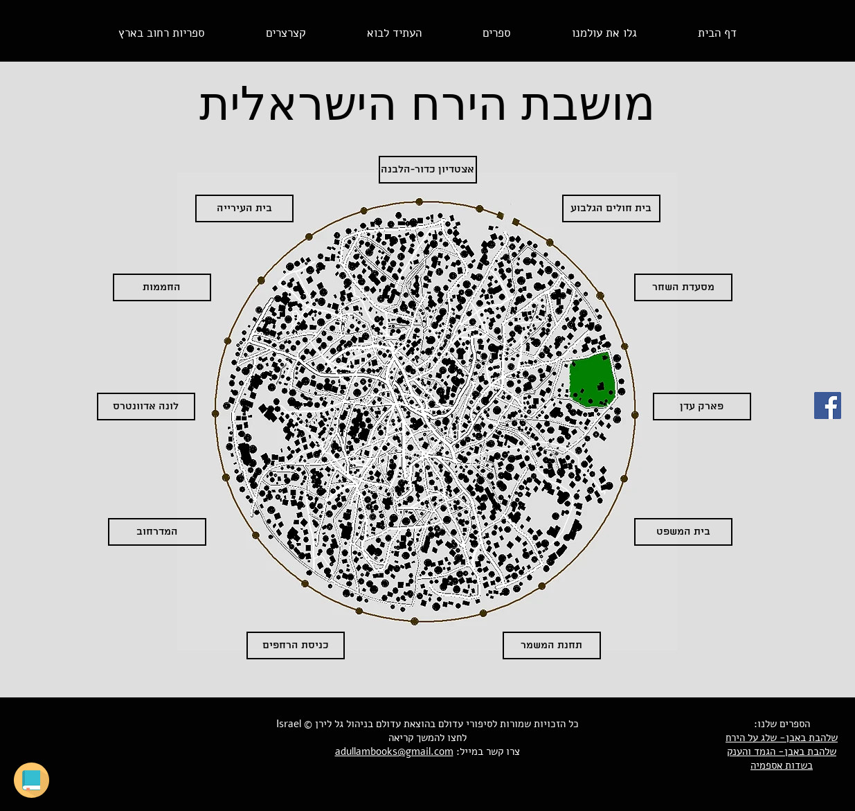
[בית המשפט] (683, 532)
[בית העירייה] (244, 208)
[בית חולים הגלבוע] (611, 208)
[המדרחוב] (157, 532)
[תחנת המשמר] (552, 645)
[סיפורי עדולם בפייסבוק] (827, 405)
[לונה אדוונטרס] (146, 406)
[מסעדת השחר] (683, 287)
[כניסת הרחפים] (295, 645)
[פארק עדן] (702, 406)
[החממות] (162, 287)
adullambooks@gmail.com (394, 751)
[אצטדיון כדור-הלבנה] (428, 170)
